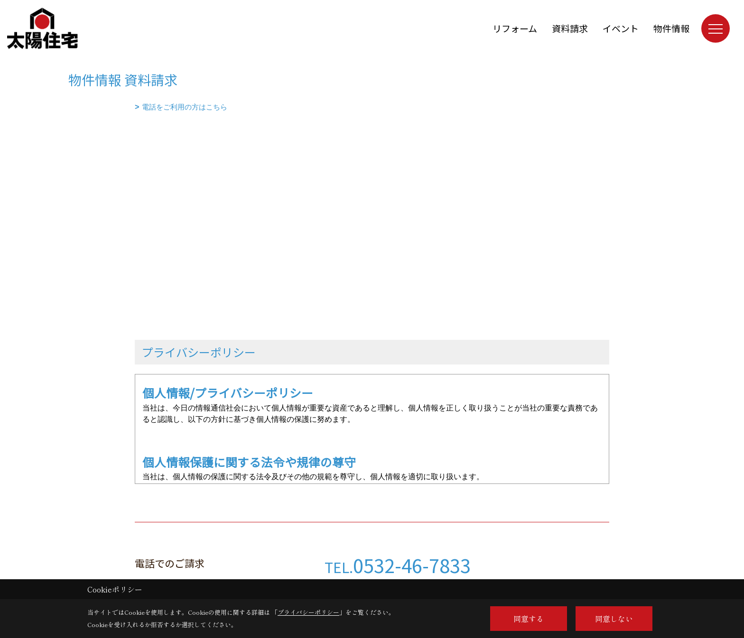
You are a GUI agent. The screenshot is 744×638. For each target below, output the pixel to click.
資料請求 (570, 28)
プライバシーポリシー (308, 612)
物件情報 (671, 28)
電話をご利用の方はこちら (184, 107)
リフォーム (515, 28)
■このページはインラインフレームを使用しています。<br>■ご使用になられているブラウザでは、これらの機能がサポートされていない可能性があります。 (372, 180)
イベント (621, 28)
